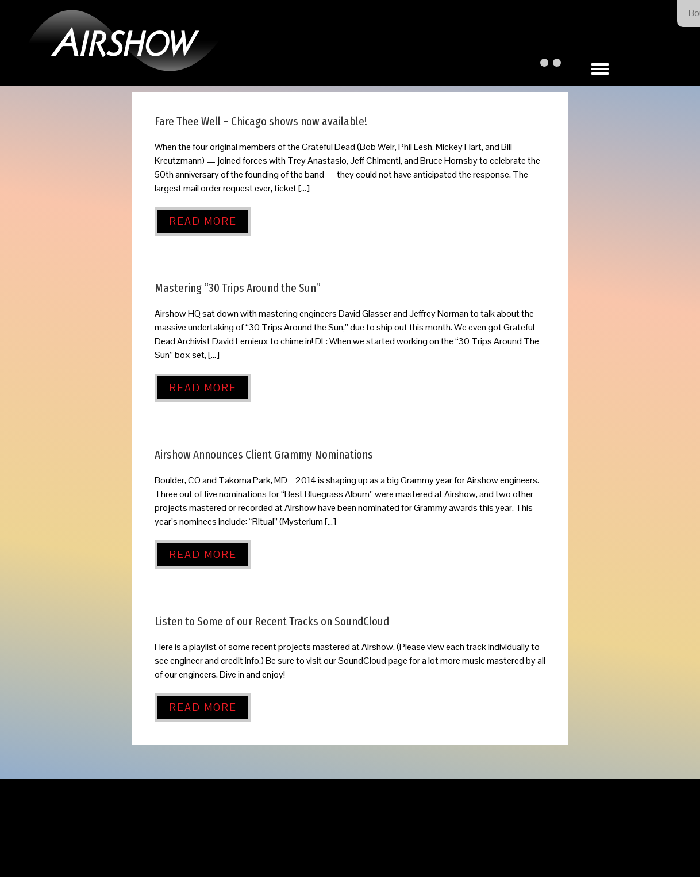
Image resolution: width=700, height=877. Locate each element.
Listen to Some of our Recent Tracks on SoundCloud (272, 621)
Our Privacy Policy (398, 844)
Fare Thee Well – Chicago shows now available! (261, 121)
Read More (203, 221)
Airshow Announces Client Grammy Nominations (264, 455)
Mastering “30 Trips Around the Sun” (238, 288)
